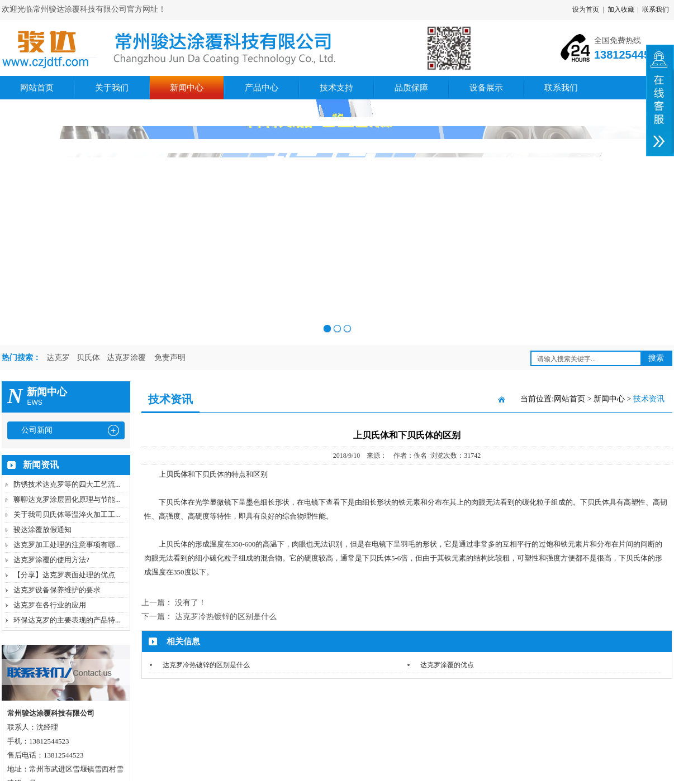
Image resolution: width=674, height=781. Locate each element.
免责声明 (170, 357)
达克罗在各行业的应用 (49, 605)
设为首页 (585, 9)
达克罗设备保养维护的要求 (57, 590)
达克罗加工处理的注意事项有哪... (67, 544)
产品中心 (261, 87)
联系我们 (655, 9)
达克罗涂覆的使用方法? (51, 559)
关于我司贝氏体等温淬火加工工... (67, 514)
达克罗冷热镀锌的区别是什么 (226, 616)
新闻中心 (186, 87)
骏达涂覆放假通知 (42, 529)
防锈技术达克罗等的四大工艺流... (67, 484)
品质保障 (411, 87)
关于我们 (112, 87)
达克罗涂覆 (126, 357)
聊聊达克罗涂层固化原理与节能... (67, 499)
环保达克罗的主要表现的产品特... (67, 620)
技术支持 (336, 87)
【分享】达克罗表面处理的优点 (64, 575)
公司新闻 (37, 430)
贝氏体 (88, 357)
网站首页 (37, 87)
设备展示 (486, 87)
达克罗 (58, 357)
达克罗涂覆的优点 (447, 665)
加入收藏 (620, 9)
